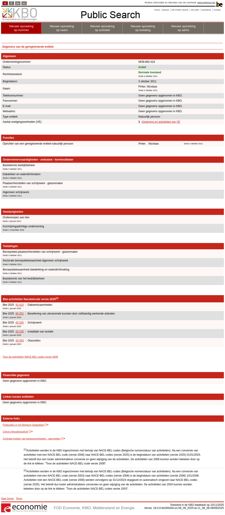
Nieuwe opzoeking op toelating (143, 28)
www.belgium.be (206, 2)
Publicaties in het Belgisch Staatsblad (23, 425)
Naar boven (7, 498)
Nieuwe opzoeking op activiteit (102, 28)
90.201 (20, 313)
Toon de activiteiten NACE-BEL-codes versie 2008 (30, 356)
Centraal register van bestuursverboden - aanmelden (32, 438)
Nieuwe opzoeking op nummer (21, 28)
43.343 (20, 340)
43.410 (20, 304)
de (18, 3)
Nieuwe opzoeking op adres (183, 28)
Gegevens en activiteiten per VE (161, 121)
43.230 (20, 331)
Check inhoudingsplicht (15, 431)
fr (11, 3)
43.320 (20, 322)
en (24, 3)
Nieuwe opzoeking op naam (62, 28)
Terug (19, 498)
